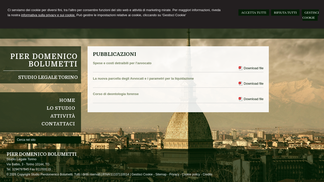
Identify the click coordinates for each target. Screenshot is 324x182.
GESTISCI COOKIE (310, 15)
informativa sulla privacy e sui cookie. (48, 15)
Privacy (174, 174)
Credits (207, 174)
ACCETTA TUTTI (253, 12)
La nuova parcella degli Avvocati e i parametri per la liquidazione (143, 78)
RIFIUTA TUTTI (285, 12)
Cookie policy (191, 174)
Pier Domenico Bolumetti (44, 60)
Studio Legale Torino (48, 77)
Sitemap (161, 174)
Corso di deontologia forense (116, 94)
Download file (254, 68)
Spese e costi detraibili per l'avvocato (122, 63)
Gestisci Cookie (142, 174)
